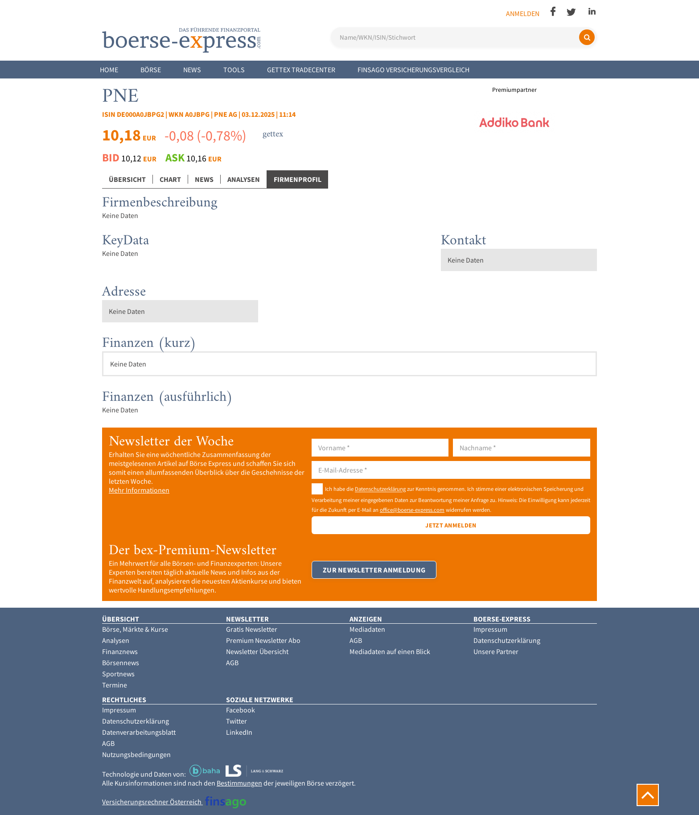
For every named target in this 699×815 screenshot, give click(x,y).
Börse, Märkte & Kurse (135, 629)
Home (109, 69)
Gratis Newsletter (251, 629)
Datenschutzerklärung (380, 489)
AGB (232, 662)
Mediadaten (367, 629)
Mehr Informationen (139, 490)
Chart (170, 179)
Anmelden (522, 13)
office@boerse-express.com (412, 509)
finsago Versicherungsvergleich (413, 69)
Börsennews (120, 662)
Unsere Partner (495, 651)
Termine (114, 684)
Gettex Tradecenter (301, 69)
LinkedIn (239, 732)
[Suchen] (587, 37)
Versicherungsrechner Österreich (174, 801)
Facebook (240, 709)
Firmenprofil (297, 179)
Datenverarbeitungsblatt (139, 732)
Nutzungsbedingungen (136, 754)
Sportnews (118, 673)
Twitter (236, 720)
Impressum (490, 629)
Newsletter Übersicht (257, 651)
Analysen (243, 179)
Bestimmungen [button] (239, 782)
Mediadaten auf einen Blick (390, 651)
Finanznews (120, 651)
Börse (150, 69)
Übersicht (127, 179)
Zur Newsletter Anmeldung (374, 569)
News (192, 69)
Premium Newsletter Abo (263, 640)
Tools (234, 69)
